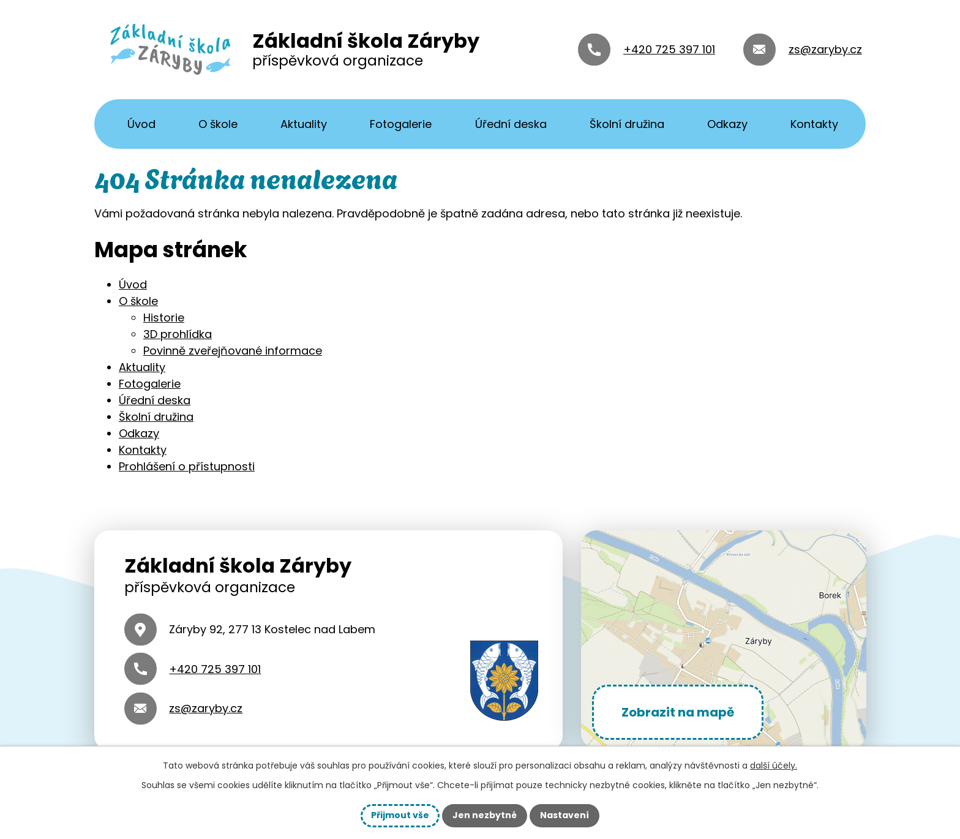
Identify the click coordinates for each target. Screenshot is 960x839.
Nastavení (564, 815)
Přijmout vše (400, 815)
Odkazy (727, 124)
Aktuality (303, 124)
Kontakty (814, 124)
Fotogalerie (401, 124)
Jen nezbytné (484, 815)
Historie (163, 317)
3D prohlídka (177, 334)
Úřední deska (511, 124)
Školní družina (627, 124)
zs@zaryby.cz (825, 49)
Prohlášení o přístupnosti (187, 466)
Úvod (141, 124)
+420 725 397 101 (669, 49)
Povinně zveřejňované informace (232, 350)
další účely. (773, 765)
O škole (218, 124)
